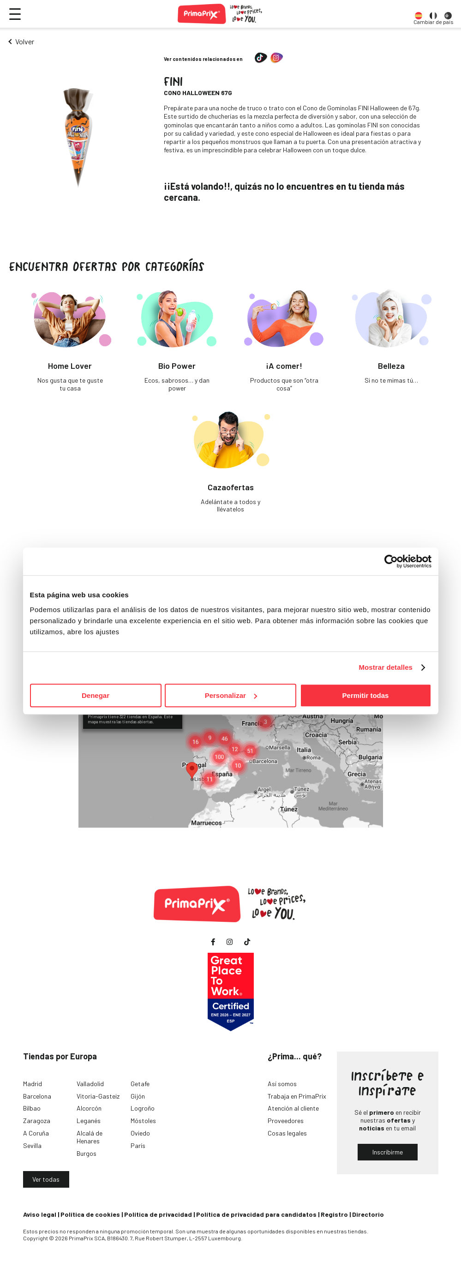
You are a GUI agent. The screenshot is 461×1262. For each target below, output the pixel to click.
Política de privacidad (158, 1214)
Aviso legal (39, 1214)
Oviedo (140, 1133)
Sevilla (32, 1145)
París (138, 1145)
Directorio (368, 1214)
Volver (24, 41)
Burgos (86, 1153)
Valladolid (90, 1084)
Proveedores (286, 1120)
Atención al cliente (293, 1108)
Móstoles (143, 1120)
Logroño (143, 1108)
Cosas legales (287, 1133)
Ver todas (46, 1179)
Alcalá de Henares (89, 1137)
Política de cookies (90, 1214)
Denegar (95, 695)
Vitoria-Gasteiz (98, 1096)
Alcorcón (89, 1108)
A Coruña (36, 1133)
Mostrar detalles (386, 667)
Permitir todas (365, 695)
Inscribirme (387, 1152)
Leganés (89, 1120)
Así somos (282, 1084)
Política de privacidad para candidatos (256, 1214)
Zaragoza (36, 1120)
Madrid (32, 1084)
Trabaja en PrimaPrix (297, 1096)
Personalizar (231, 695)
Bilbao (32, 1108)
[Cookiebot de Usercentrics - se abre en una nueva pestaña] (391, 561)
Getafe (140, 1084)
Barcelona (37, 1096)
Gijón (138, 1096)
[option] (418, 14)
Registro (334, 1214)
